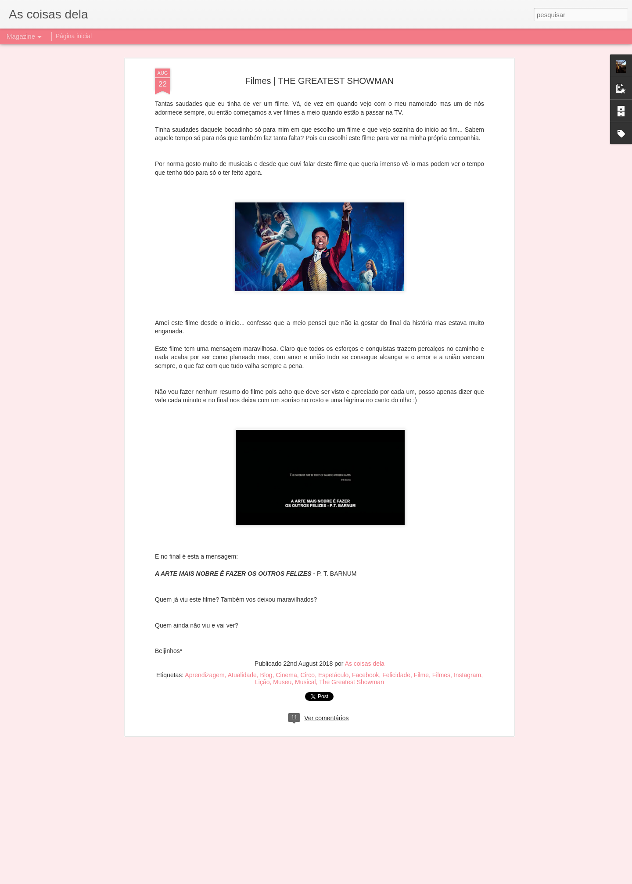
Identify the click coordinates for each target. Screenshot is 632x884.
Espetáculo (333, 569)
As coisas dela (364, 558)
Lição (262, 576)
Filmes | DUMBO (254, 774)
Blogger (356, 879)
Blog (266, 569)
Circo (307, 569)
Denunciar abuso (385, 879)
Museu (282, 576)
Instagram (467, 569)
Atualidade (242, 569)
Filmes (441, 569)
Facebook (365, 569)
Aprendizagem (204, 569)
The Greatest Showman (351, 576)
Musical (305, 576)
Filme (421, 569)
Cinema (286, 569)
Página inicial (74, 36)
